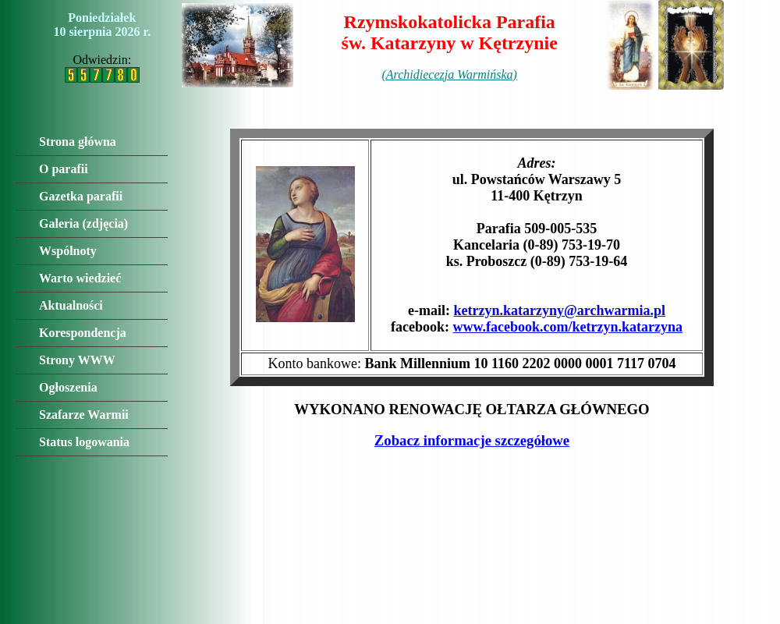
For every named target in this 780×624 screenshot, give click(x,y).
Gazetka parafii (80, 196)
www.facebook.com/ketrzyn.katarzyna (567, 327)
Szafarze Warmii (84, 414)
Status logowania (84, 441)
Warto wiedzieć (80, 278)
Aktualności (71, 305)
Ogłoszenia (68, 387)
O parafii (63, 169)
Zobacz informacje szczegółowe (471, 440)
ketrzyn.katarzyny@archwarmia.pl (559, 310)
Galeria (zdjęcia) (83, 223)
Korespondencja (82, 332)
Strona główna (77, 141)
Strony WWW (77, 360)
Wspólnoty (68, 250)
